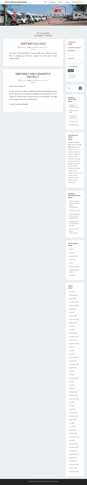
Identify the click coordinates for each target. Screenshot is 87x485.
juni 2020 (71, 402)
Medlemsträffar (76, 2)
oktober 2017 (73, 451)
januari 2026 (72, 298)
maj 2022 (71, 374)
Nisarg (56, 481)
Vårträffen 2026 (73, 125)
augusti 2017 (73, 457)
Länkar (67, 2)
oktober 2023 (73, 340)
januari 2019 (72, 430)
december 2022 (73, 357)
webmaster (72, 275)
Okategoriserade (74, 266)
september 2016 (74, 471)
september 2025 (74, 305)
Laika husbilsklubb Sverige (15, 2)
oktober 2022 (73, 361)
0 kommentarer (42, 47)
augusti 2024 (73, 323)
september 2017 (74, 454)
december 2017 (73, 444)
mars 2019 (72, 426)
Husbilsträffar (73, 256)
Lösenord (71, 58)
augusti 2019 (73, 419)
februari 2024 (73, 333)
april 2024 (72, 330)
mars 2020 (72, 409)
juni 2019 (71, 423)
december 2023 (73, 336)
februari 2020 (73, 412)
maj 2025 (71, 312)
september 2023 (74, 343)
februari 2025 (73, 316)
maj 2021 (71, 385)
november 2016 (73, 464)
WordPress (44, 481)
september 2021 (74, 378)
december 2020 (73, 395)
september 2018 (74, 437)
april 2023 (72, 354)
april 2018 (72, 440)
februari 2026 (73, 295)
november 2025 (73, 302)
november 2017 (73, 447)
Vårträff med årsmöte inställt (33, 75)
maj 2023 (71, 350)
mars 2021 (72, 388)
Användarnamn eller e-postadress (74, 49)
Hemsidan (72, 252)
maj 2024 (71, 326)
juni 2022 (71, 371)
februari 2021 (73, 392)
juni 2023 (71, 347)
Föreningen (52, 2)
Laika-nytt (72, 259)
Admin (32, 47)
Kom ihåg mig (72, 66)
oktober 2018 (73, 433)
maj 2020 (71, 406)
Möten (71, 263)
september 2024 (74, 319)
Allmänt (71, 249)
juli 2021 (71, 381)
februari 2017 (73, 461)
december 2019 (73, 416)
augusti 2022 (73, 368)
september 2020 (74, 399)
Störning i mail (73, 121)
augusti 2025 (73, 309)
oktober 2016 (73, 468)
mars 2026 (72, 291)
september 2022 (74, 364)
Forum (78, 210)
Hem (45, 2)
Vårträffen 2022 (33, 43)
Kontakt (60, 2)
